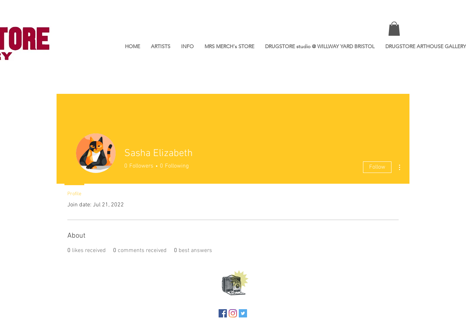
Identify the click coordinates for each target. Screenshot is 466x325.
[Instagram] (233, 313)
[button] (394, 29)
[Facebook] (223, 313)
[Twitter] (243, 313)
